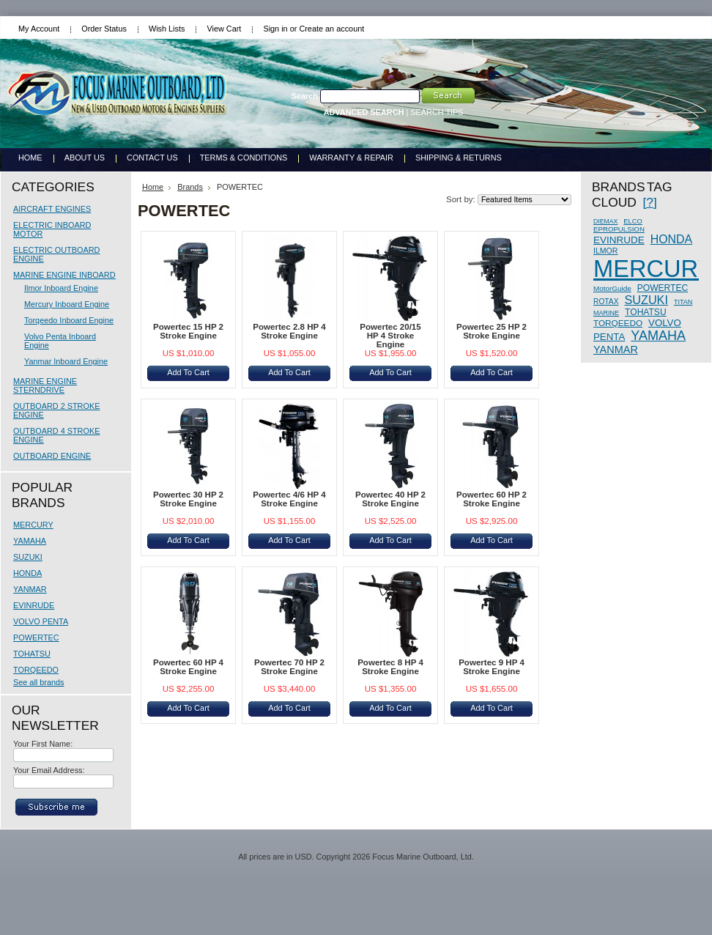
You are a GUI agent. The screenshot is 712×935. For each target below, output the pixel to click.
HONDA (27, 573)
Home (152, 186)
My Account (38, 28)
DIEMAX (605, 221)
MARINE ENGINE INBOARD (64, 274)
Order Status (104, 28)
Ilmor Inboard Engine (61, 288)
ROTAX (605, 302)
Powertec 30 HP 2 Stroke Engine (188, 499)
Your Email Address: (49, 770)
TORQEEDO (36, 669)
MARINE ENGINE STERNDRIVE (45, 385)
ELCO (632, 221)
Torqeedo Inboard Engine (69, 320)
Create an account (331, 28)
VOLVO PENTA (40, 621)
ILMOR (605, 250)
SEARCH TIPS (436, 112)
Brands (190, 186)
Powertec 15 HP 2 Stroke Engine (188, 331)
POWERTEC (36, 637)
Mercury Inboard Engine (66, 304)
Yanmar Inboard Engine (66, 361)
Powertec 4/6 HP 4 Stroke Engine (289, 499)
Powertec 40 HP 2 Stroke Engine (390, 499)
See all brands (38, 682)
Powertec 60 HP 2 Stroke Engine (491, 499)
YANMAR (30, 589)
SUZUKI (27, 556)
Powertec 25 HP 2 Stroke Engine (491, 331)
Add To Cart (188, 372)
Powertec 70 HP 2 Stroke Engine (289, 667)
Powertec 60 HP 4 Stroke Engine (188, 667)
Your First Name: (43, 743)
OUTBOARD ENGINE (52, 455)
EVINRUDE (33, 605)
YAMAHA (29, 540)
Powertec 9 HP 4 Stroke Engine (491, 667)
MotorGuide (612, 288)
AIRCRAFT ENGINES (52, 208)
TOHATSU (32, 653)
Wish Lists (167, 28)
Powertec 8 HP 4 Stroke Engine (390, 667)
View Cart (224, 28)
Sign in (275, 28)
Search (305, 96)
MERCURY (33, 524)
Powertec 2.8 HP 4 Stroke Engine (289, 331)
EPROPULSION (619, 229)
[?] (649, 202)
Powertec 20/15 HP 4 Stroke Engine (390, 335)
